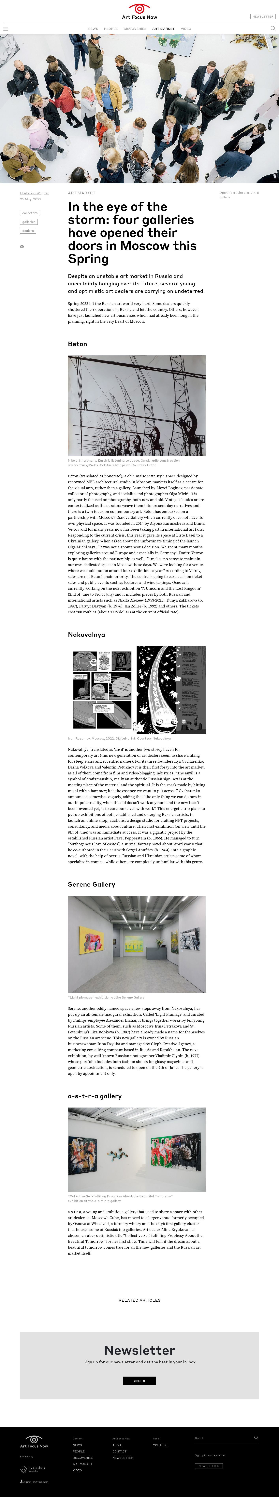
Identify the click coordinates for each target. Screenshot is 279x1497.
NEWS (93, 28)
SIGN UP (139, 1381)
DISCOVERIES (135, 28)
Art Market (81, 192)
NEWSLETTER (263, 16)
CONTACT (119, 1451)
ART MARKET (163, 28)
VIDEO (186, 28)
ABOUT (117, 1445)
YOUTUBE (160, 1445)
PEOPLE (111, 28)
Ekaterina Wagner (34, 193)
